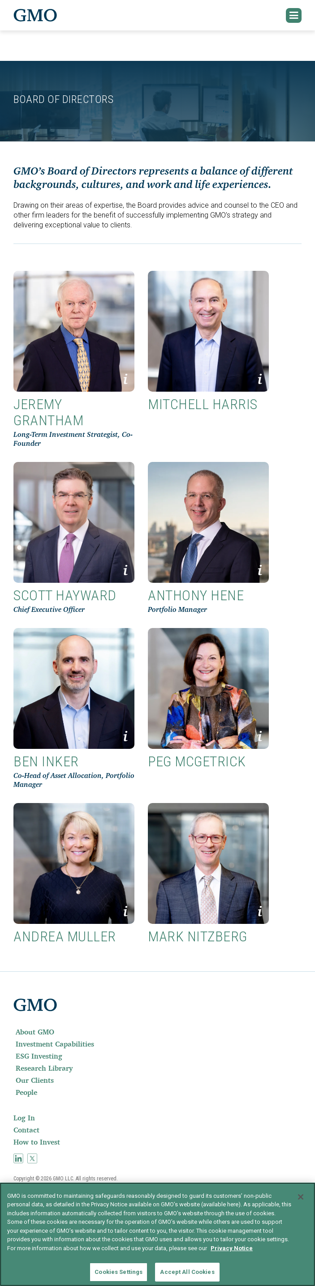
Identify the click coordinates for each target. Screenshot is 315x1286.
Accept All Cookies (187, 1272)
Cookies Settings (118, 1272)
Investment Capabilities (55, 1043)
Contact (26, 1129)
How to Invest (36, 1141)
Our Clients (35, 1080)
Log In (24, 1117)
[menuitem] (157, 1032)
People (26, 1092)
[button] (294, 15)
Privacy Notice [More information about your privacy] (232, 1248)
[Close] (301, 1197)
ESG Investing (39, 1055)
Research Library (44, 1068)
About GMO (35, 1031)
